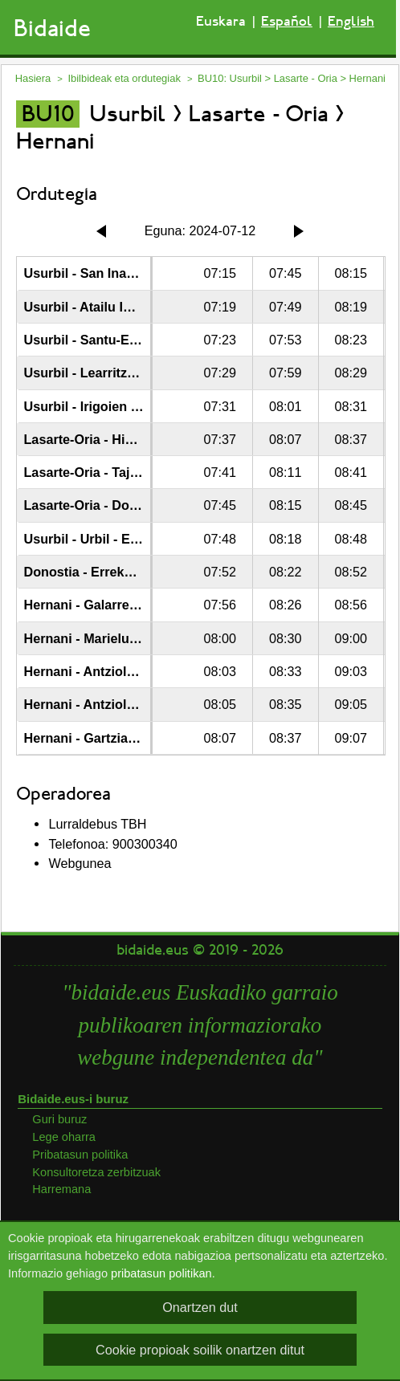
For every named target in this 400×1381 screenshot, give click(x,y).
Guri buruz (59, 1119)
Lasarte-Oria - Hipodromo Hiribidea (131, 439)
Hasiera (33, 78)
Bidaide (52, 28)
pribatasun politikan (161, 1273)
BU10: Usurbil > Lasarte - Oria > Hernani (292, 78)
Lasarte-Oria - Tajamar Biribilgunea (131, 472)
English (351, 21)
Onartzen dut (200, 1307)
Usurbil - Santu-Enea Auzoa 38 (117, 339)
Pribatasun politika (80, 1154)
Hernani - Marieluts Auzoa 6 (108, 638)
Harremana (61, 1189)
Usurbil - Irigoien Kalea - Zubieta (122, 406)
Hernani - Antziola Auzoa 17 (108, 671)
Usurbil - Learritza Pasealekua (115, 372)
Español (286, 21)
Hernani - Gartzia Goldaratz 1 (112, 738)
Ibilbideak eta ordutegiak (123, 78)
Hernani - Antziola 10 (87, 704)
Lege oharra (64, 1136)
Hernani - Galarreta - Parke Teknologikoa (148, 604)
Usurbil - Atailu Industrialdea (111, 306)
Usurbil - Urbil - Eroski (92, 539)
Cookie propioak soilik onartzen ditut (200, 1349)
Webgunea (79, 863)
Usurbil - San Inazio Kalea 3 (108, 273)
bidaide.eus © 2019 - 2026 (200, 950)
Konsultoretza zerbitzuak (96, 1172)
